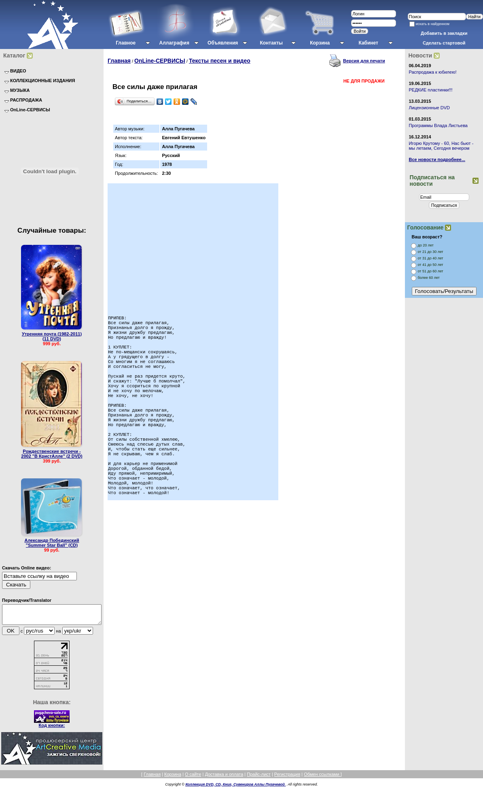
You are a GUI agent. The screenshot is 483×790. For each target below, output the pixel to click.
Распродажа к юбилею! (432, 72)
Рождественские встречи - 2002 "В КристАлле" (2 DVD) (51, 454)
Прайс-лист (259, 777)
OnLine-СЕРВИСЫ (159, 60)
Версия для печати (364, 60)
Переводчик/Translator (26, 600)
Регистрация (287, 777)
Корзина (172, 777)
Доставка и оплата (224, 777)
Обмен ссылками (322, 777)
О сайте (193, 777)
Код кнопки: (52, 728)
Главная (119, 60)
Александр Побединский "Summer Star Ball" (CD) (51, 543)
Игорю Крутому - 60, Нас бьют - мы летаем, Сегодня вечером (441, 146)
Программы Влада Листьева (438, 125)
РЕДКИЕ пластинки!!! (430, 89)
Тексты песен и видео (219, 60)
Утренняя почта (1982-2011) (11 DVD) (52, 336)
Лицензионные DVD (429, 107)
